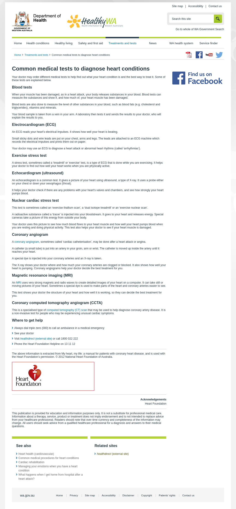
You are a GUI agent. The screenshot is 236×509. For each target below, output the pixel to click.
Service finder (208, 43)
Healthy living (63, 43)
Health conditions (37, 43)
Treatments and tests (122, 43)
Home (18, 43)
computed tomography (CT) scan (67, 310)
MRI (18, 282)
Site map (177, 6)
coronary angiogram (27, 241)
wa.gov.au (27, 495)
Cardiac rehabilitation (31, 462)
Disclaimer (128, 495)
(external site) (36, 338)
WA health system (181, 43)
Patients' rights (167, 495)
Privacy (74, 495)
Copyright (146, 495)
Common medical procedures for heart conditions (48, 458)
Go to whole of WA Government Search (200, 29)
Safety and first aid (90, 43)
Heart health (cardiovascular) (36, 454)
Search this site (181, 19)
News (152, 43)
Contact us (215, 6)
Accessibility (195, 6)
